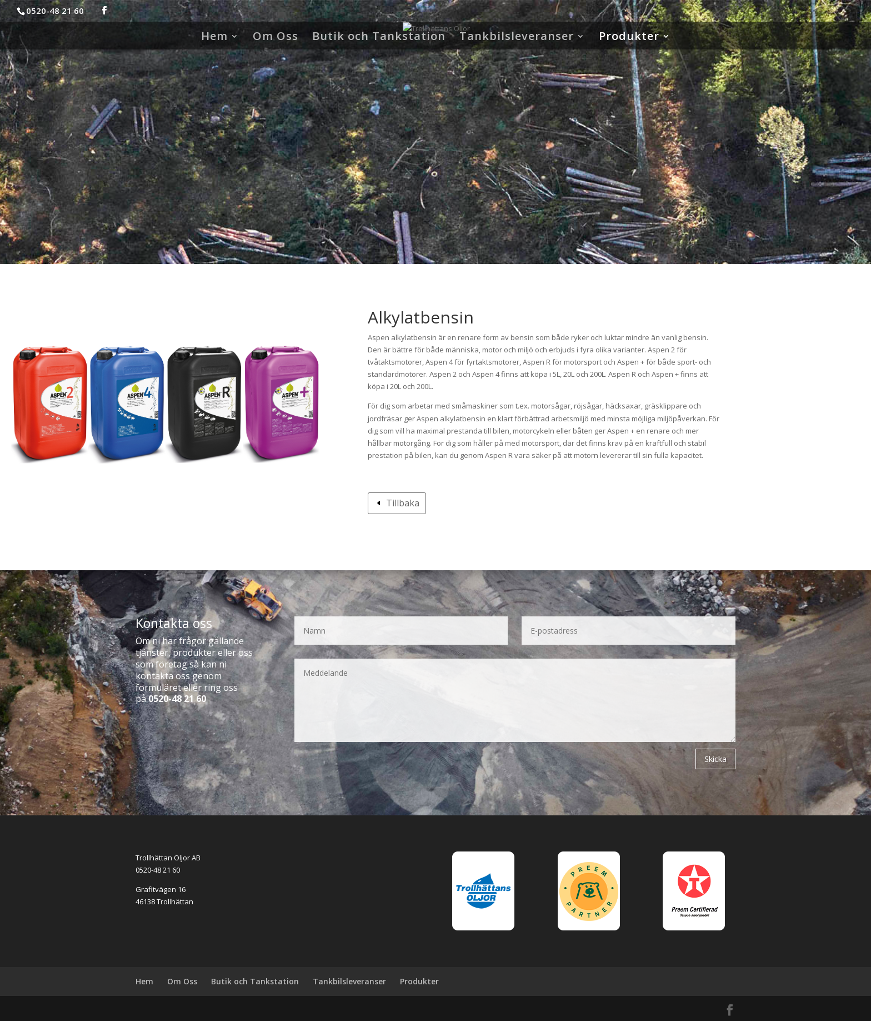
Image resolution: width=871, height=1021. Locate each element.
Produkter (629, 37)
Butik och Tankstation (378, 37)
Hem (214, 37)
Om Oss (275, 37)
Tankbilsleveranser (516, 37)
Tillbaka (402, 503)
